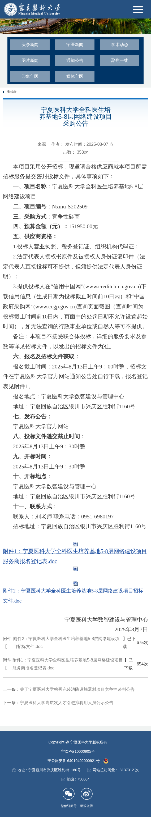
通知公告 (74, 60)
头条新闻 (29, 44)
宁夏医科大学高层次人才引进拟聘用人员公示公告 (66, 702)
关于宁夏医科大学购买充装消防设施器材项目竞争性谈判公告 (77, 689)
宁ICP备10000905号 (78, 751)
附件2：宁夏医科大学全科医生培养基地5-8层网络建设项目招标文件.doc (66, 642)
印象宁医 (29, 76)
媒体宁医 (74, 76)
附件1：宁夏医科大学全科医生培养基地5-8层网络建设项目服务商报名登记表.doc (67, 664)
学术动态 (119, 44)
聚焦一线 (119, 60)
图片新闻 (29, 60)
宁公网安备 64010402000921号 (74, 761)
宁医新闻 (74, 44)
